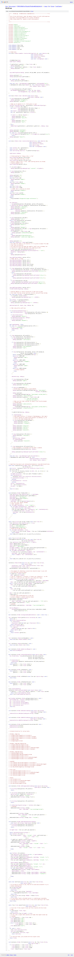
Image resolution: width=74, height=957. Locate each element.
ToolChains (58, 6)
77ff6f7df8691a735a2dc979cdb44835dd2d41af (29, 6)
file (32, 11)
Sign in (71, 2)
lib (49, 6)
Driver (52, 6)
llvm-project (12, 6)
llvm (6, 6)
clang (45, 6)
